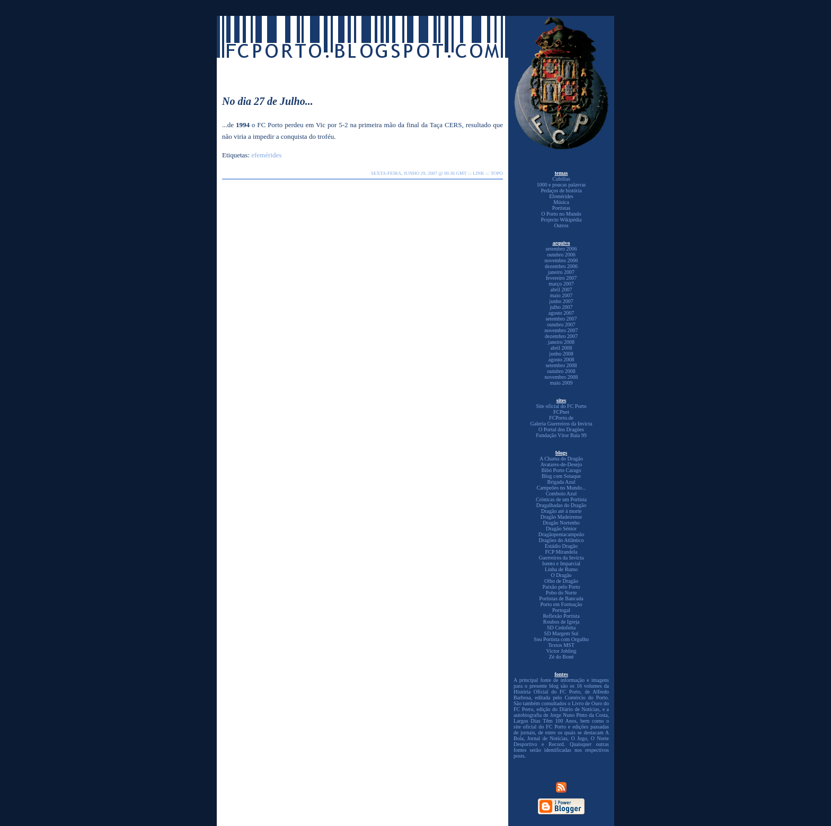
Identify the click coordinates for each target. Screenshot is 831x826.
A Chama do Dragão (561, 458)
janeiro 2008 (561, 342)
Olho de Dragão (561, 581)
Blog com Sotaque (561, 476)
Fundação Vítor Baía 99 (561, 435)
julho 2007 (561, 307)
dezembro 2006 (561, 266)
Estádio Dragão (561, 546)
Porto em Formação (561, 604)
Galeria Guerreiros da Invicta (562, 424)
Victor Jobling (561, 651)
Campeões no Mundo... (561, 488)
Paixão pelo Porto (561, 587)
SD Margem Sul (561, 633)
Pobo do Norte (561, 593)
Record (556, 744)
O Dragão (561, 575)
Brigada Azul (561, 482)
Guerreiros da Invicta (561, 558)
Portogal (561, 610)
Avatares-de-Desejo (561, 464)
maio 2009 (561, 383)
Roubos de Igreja (561, 622)
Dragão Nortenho (561, 523)
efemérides (266, 155)
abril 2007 (561, 289)
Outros (561, 225)
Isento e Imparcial (561, 563)
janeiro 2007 (561, 272)
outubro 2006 (561, 254)
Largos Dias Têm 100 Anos (545, 721)
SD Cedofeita (561, 627)
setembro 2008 (561, 365)
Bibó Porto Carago (561, 470)
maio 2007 (561, 295)
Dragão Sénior (561, 528)
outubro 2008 (561, 371)
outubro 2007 (561, 324)
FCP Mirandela (561, 552)
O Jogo (579, 738)
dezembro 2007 (561, 336)
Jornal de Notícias (547, 738)
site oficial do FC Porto (540, 727)
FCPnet (561, 412)
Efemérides (561, 196)
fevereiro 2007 (561, 278)
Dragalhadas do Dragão (561, 505)
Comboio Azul (561, 493)
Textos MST (561, 645)
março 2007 (561, 284)
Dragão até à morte (561, 511)
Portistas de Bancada (561, 598)
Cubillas (561, 179)
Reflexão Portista (561, 616)
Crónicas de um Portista (561, 499)
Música (561, 202)
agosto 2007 (561, 313)
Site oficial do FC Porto (561, 406)
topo (497, 173)
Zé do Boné (561, 657)
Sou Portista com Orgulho (561, 639)
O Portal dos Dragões (561, 429)
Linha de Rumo (561, 569)
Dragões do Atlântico (561, 540)
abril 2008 (561, 348)
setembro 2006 (561, 249)
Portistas (561, 208)
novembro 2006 (561, 260)
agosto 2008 (561, 359)
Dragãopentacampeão (561, 534)
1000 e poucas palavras (561, 185)
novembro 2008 (561, 377)
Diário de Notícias (579, 709)
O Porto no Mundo (561, 214)
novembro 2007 (561, 330)
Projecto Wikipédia (561, 220)
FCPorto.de (561, 418)
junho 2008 (561, 354)
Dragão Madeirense (561, 517)
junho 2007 (561, 301)
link (478, 173)
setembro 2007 (561, 319)
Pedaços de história (561, 190)
